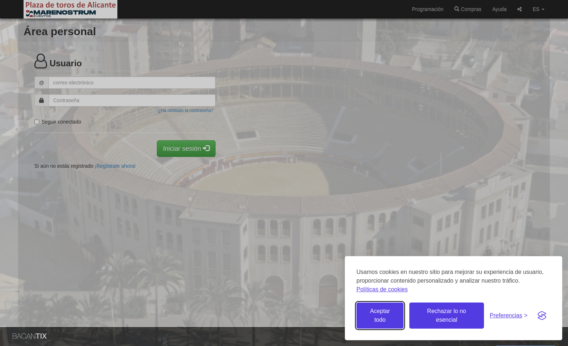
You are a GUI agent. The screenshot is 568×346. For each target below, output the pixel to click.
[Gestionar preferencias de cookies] (508, 315)
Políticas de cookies (382, 289)
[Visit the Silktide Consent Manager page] (542, 315)
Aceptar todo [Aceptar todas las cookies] (380, 315)
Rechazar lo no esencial (446, 315)
